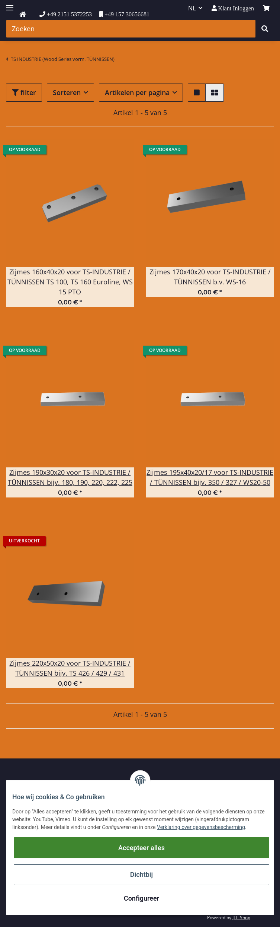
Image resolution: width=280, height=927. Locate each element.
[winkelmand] (266, 8)
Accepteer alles (141, 848)
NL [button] (192, 8)
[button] (232, 8)
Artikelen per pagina (137, 92)
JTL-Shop (241, 917)
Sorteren (67, 92)
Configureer (141, 898)
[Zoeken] (131, 29)
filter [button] (24, 92)
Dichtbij (141, 874)
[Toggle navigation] (9, 4)
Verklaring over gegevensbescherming (201, 827)
